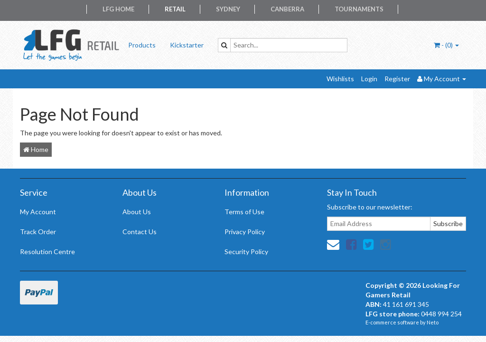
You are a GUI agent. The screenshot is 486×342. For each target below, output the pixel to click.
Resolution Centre (47, 251)
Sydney (228, 9)
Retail (175, 9)
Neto (433, 322)
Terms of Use (244, 212)
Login (369, 79)
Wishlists (340, 79)
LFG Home (118, 9)
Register (397, 79)
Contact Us (139, 232)
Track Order (38, 232)
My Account (38, 212)
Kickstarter (187, 45)
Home (35, 149)
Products (142, 45)
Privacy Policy (244, 232)
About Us (136, 212)
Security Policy (246, 251)
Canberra (287, 9)
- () (446, 45)
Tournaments (359, 9)
